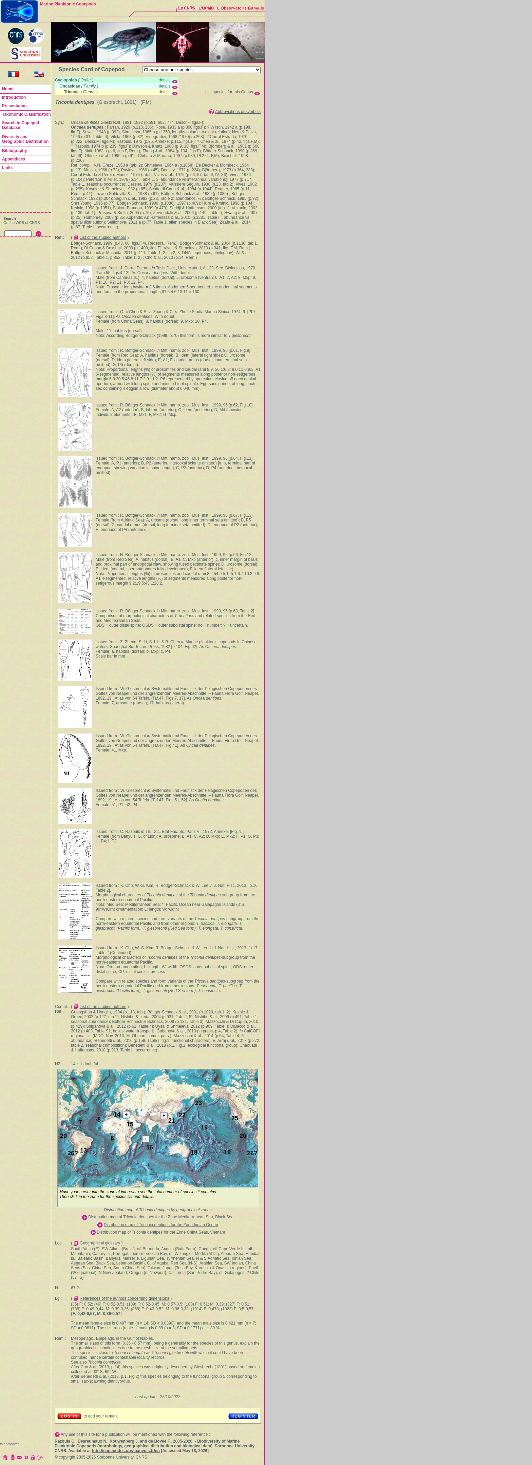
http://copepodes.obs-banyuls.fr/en (126, 1450)
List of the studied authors (103, 237)
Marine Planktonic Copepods (68, 4)
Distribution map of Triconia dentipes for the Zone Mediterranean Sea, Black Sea (160, 1217)
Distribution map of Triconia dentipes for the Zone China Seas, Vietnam (161, 1232)
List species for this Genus (229, 92)
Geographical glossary (100, 1243)
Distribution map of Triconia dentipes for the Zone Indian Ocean (161, 1224)
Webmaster (9, 1444)
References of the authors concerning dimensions (124, 1298)
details (165, 80)
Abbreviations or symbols (238, 111)
